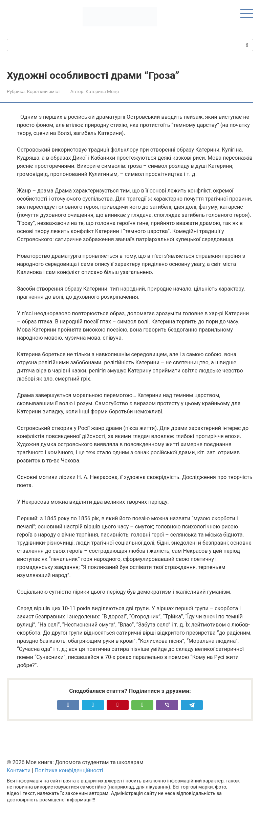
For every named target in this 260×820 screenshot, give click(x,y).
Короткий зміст (43, 91)
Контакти (18, 770)
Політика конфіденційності (69, 770)
